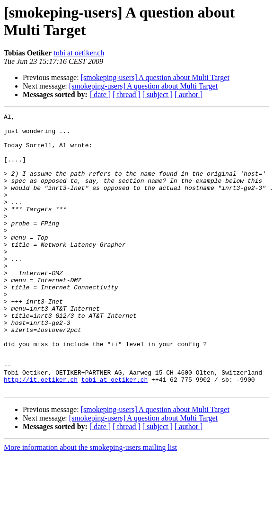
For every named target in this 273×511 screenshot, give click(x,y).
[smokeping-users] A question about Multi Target (155, 77)
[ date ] (100, 94)
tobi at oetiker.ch (78, 53)
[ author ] (189, 94)
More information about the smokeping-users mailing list (90, 503)
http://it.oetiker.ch (41, 433)
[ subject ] (157, 94)
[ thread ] (127, 94)
